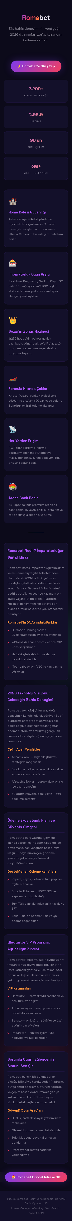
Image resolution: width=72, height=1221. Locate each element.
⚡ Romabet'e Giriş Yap (36, 66)
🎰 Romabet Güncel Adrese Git (36, 1177)
